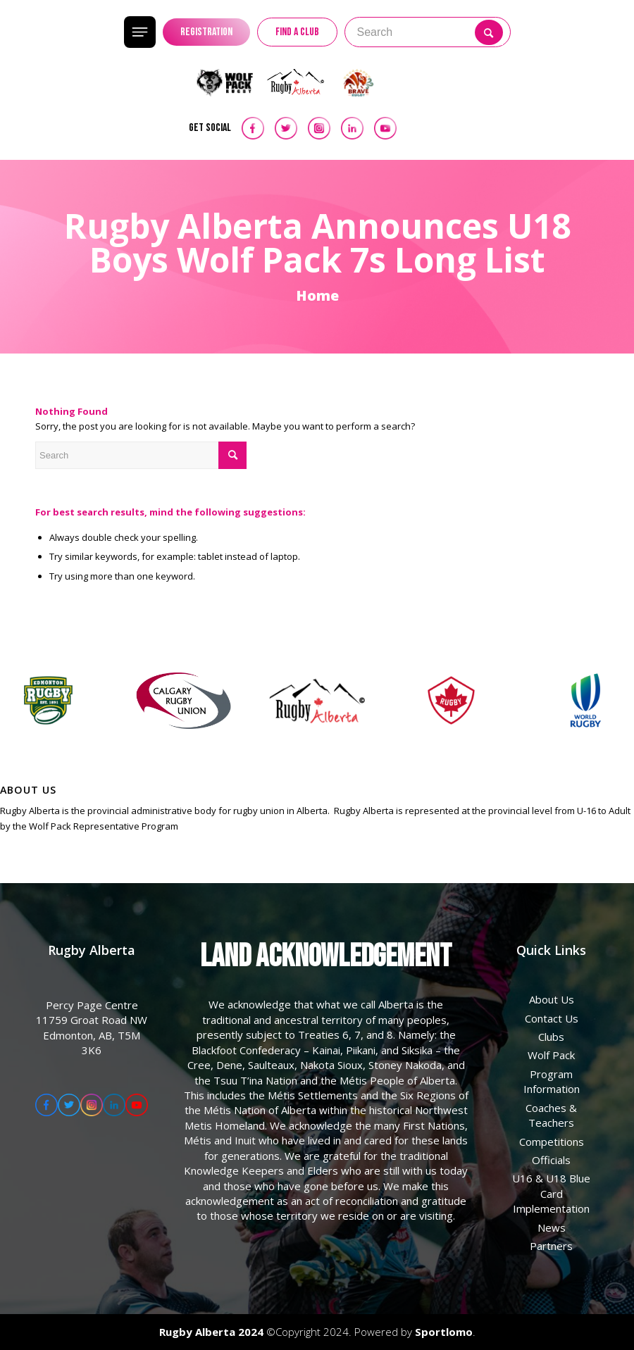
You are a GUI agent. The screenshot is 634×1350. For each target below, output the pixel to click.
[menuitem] (83, 31)
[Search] (83, 31)
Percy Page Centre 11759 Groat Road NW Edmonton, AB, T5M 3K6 (91, 1027)
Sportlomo (444, 1332)
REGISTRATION (206, 32)
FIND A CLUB (297, 32)
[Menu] (544, 31)
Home (317, 295)
